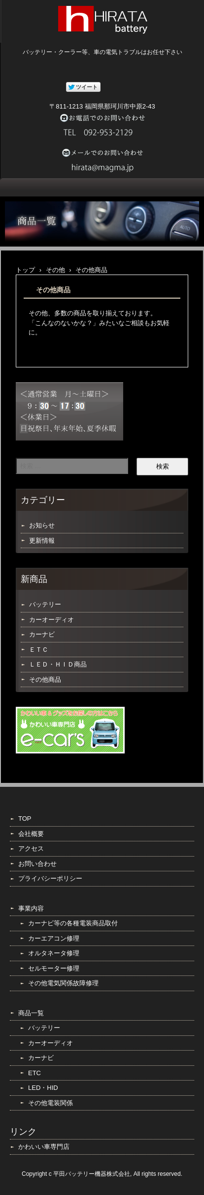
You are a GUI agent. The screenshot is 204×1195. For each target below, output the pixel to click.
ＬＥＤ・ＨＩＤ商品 (58, 664)
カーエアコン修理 (53, 938)
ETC (34, 1073)
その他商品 (45, 679)
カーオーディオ (51, 619)
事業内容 (31, 908)
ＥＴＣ (38, 649)
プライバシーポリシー (50, 878)
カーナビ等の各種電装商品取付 (73, 923)
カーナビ (42, 634)
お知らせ (42, 525)
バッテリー (45, 604)
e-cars (70, 730)
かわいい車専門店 (43, 1146)
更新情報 (42, 540)
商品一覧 (31, 1013)
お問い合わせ (37, 863)
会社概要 (31, 833)
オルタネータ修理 (53, 953)
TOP (25, 818)
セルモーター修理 (53, 968)
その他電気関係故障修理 (63, 983)
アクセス (31, 848)
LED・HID (43, 1087)
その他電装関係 (50, 1103)
